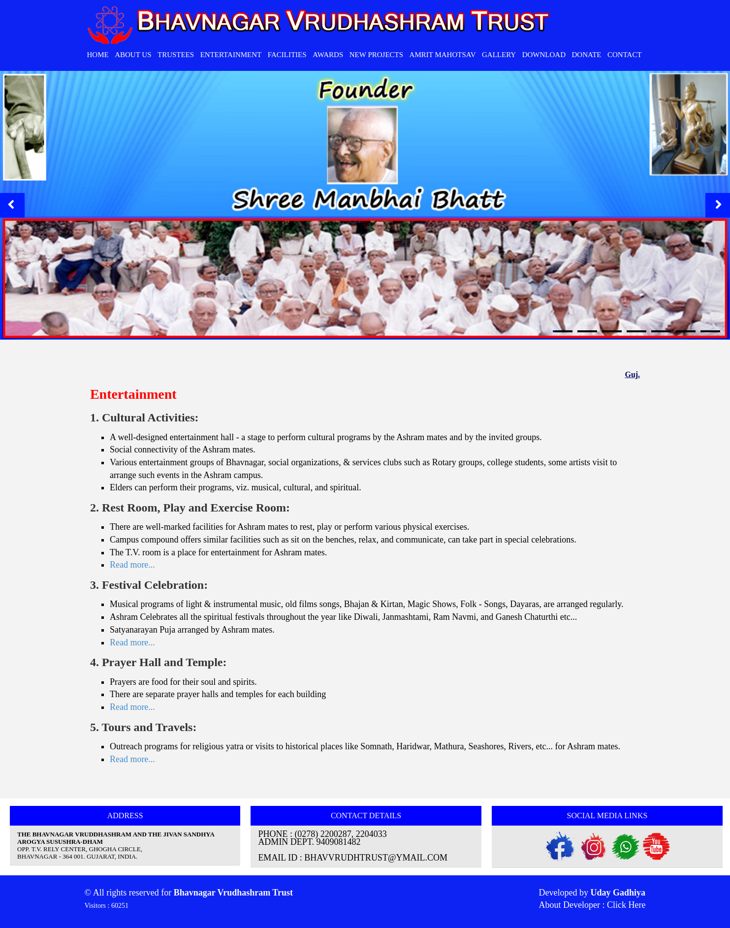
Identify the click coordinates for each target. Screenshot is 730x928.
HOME (98, 55)
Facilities (287, 55)
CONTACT (624, 55)
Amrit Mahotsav (443, 55)
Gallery (499, 55)
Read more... (132, 565)
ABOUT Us (133, 55)
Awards (328, 55)
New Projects (376, 55)
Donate (586, 55)
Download (544, 55)
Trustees (176, 55)
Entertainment (231, 55)
